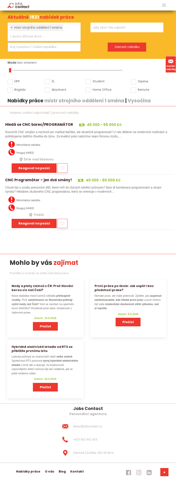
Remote (143, 89)
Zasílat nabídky (171, 64)
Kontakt (77, 471)
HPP (17, 81)
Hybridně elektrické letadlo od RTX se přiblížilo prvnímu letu (42, 349)
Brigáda (20, 89)
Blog (62, 471)
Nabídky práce (28, 471)
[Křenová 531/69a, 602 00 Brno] (88, 453)
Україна (143, 81)
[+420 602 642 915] (88, 439)
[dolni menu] (164, 472)
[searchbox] (41, 36)
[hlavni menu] (164, 5)
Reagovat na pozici (34, 168)
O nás (49, 471)
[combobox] (44, 32)
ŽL (53, 81)
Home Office (102, 89)
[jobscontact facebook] (128, 472)
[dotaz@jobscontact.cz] (88, 426)
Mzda (12, 62)
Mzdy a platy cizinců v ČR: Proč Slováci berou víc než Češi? (42, 288)
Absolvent (59, 89)
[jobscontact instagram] (139, 472)
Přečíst (45, 326)
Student (99, 81)
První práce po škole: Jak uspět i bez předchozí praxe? (124, 288)
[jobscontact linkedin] (149, 472)
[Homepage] (18, 5)
